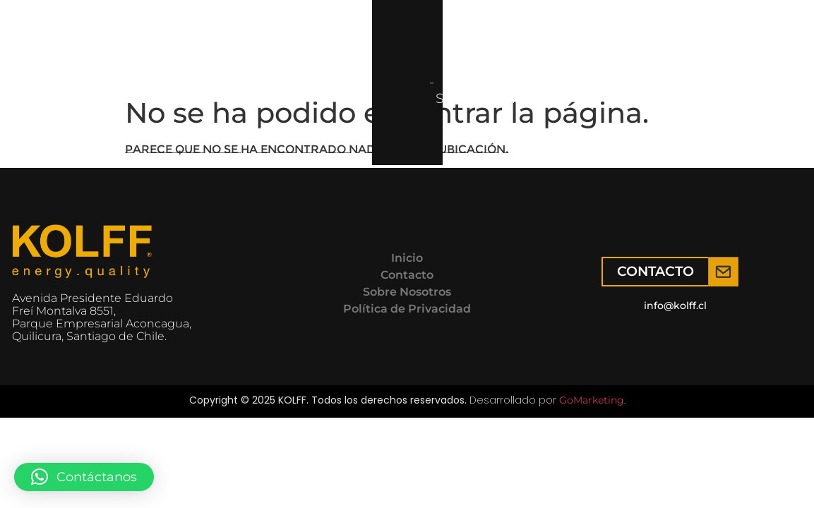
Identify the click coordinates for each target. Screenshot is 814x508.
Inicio (87, 45)
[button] (84, 477)
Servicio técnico (305, 45)
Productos (179, 45)
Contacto (417, 45)
